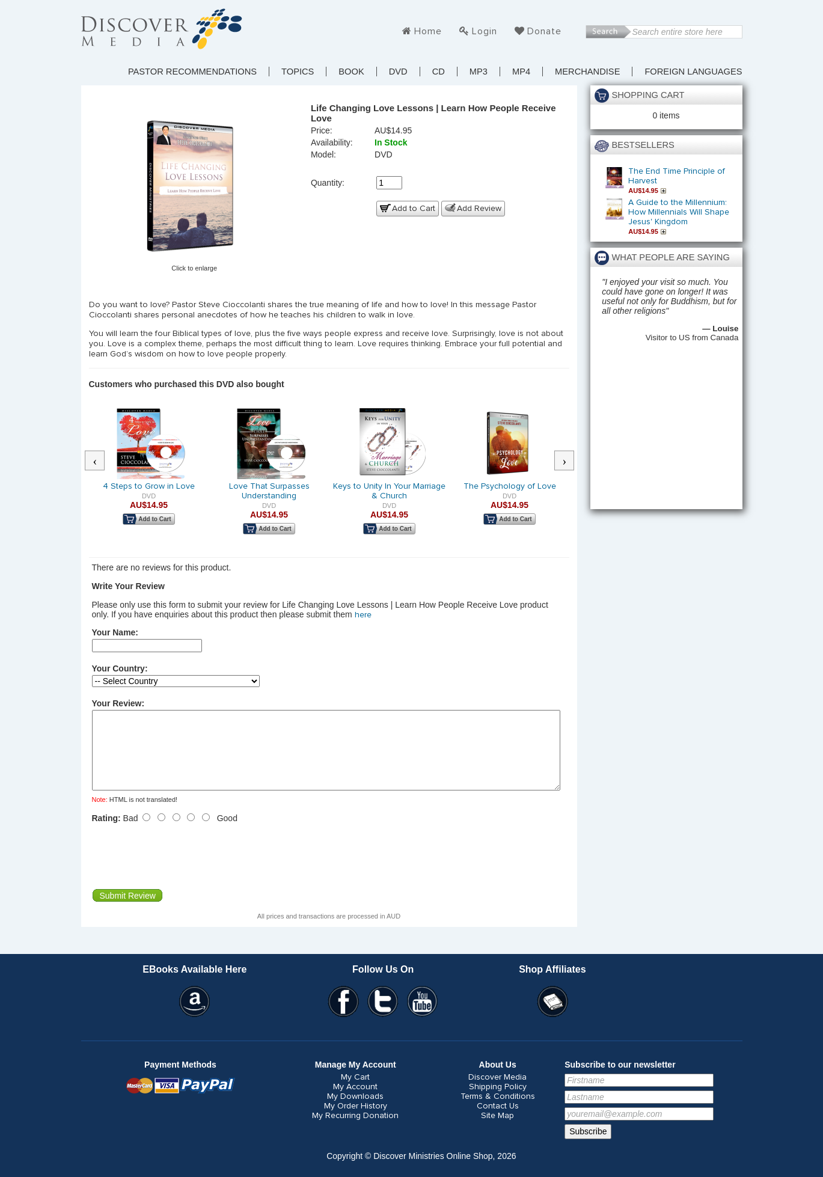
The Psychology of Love (510, 486)
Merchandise (587, 71)
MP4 (521, 71)
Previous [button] (100, 461)
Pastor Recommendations (192, 71)
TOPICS (297, 71)
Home (428, 31)
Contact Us (498, 1120)
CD (438, 71)
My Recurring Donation (355, 1130)
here (363, 615)
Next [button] (570, 461)
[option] (149, 474)
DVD (398, 71)
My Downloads (355, 1111)
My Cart (355, 1091)
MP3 (479, 71)
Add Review (479, 208)
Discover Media (497, 1091)
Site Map (497, 1130)
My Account (355, 1101)
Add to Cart (413, 208)
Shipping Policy (498, 1101)
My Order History (355, 1120)
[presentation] (183, 870)
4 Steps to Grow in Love (149, 486)
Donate (544, 31)
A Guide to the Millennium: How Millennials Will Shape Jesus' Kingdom (678, 212)
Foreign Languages (693, 71)
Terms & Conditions (497, 1111)
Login (484, 31)
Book (351, 71)
